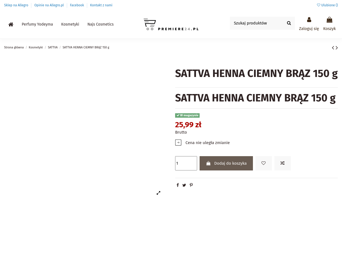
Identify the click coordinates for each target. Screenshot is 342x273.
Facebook (77, 5)
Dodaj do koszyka (226, 163)
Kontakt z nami (101, 5)
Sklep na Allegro (16, 5)
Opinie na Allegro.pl (49, 5)
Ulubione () (327, 5)
